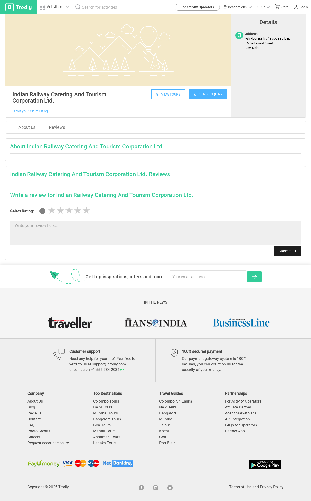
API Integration (237, 419)
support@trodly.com (109, 364)
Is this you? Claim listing (30, 111)
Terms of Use (240, 487)
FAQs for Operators (241, 425)
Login (301, 7)
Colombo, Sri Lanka (175, 401)
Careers (33, 437)
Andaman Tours (106, 437)
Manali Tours (104, 431)
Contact (34, 419)
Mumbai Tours (105, 413)
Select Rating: (22, 211)
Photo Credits (38, 431)
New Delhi (167, 407)
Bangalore (167, 413)
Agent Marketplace (240, 413)
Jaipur (164, 425)
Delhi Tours (102, 407)
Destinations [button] (237, 7)
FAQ (30, 425)
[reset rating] (42, 211)
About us (26, 127)
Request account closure (48, 443)
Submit (287, 251)
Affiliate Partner (238, 407)
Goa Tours (102, 425)
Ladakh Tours (104, 443)
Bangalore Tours (107, 419)
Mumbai (166, 419)
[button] (263, 7)
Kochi (164, 431)
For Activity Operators (197, 7)
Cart (281, 7)
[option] (118, 50)
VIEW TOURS (168, 94)
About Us (35, 401)
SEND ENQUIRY (208, 94)
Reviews (57, 127)
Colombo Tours (106, 401)
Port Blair (167, 443)
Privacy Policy (272, 487)
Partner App (235, 431)
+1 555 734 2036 (107, 369)
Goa (162, 437)
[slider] (69, 210)
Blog (31, 407)
